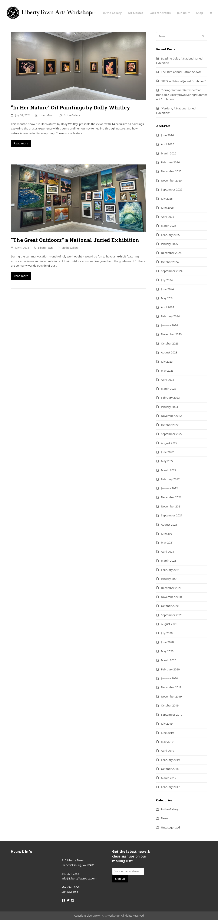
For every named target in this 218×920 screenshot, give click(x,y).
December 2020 (171, 588)
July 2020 (167, 633)
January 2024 (169, 325)
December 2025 (171, 171)
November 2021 (171, 506)
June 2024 (167, 289)
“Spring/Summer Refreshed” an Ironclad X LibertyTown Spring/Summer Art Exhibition (181, 94)
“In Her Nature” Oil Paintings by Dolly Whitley (70, 107)
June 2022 (167, 452)
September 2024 (171, 271)
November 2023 (171, 334)
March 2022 (168, 470)
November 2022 (171, 416)
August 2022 (169, 443)
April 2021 (167, 552)
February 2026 (170, 162)
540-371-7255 (70, 874)
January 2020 (169, 678)
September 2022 (171, 434)
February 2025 (170, 235)
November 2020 (171, 597)
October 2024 (170, 262)
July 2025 (167, 199)
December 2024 (171, 253)
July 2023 (167, 361)
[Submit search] (203, 36)
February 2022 (170, 479)
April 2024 (167, 307)
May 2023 (167, 370)
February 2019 (170, 760)
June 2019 (167, 733)
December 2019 (171, 687)
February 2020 (170, 669)
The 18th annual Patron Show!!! (181, 72)
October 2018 (170, 769)
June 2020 (167, 642)
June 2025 (167, 207)
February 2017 (170, 787)
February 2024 (170, 316)
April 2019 (167, 751)
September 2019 (171, 715)
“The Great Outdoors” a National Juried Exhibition (75, 240)
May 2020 (167, 651)
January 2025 (169, 244)
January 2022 (169, 488)
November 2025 (171, 180)
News (164, 818)
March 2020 (168, 660)
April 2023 (167, 380)
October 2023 (170, 343)
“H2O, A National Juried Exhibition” (183, 81)
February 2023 (170, 398)
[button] (210, 12)
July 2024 (167, 280)
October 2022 (170, 425)
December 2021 (171, 497)
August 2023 (169, 352)
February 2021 (170, 570)
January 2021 (169, 579)
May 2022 (167, 461)
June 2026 (167, 135)
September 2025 (171, 189)
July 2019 (167, 723)
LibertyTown (47, 115)
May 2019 (167, 742)
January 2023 (169, 407)
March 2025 (168, 226)
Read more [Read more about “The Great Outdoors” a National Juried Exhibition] (21, 276)
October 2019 (170, 705)
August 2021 (169, 524)
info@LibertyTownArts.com (79, 878)
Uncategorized (170, 827)
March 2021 (168, 560)
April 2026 (167, 144)
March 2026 (168, 153)
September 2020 (171, 615)
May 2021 (167, 542)
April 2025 (167, 217)
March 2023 (168, 389)
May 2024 (167, 298)
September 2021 (171, 515)
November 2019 (171, 696)
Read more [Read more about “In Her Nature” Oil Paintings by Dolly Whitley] (21, 143)
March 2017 (168, 778)
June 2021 (167, 533)
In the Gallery (72, 115)
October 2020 (170, 606)
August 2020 (169, 624)
